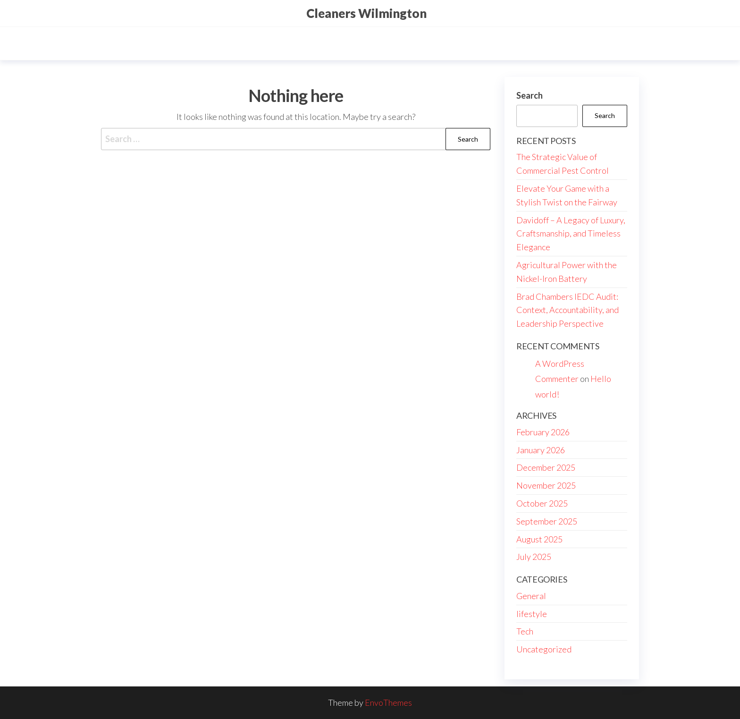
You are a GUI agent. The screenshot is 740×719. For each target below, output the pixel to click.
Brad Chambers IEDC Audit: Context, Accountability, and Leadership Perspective (567, 310)
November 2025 (546, 485)
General (531, 596)
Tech (524, 631)
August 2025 (539, 539)
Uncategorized (544, 649)
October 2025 (542, 503)
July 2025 (533, 556)
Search (529, 95)
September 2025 (546, 521)
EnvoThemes (388, 702)
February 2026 (543, 432)
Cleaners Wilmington (366, 13)
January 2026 (540, 450)
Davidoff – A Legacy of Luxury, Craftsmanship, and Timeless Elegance (570, 234)
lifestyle (531, 614)
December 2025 (545, 467)
